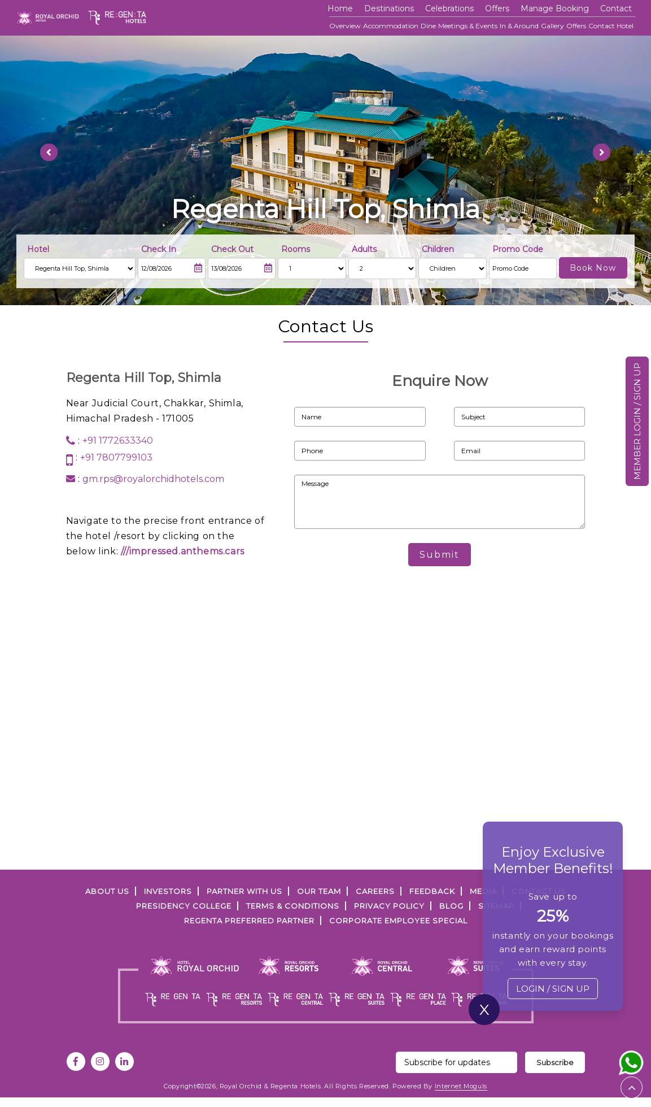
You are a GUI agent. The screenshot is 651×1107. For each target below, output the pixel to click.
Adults (364, 249)
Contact (616, 8)
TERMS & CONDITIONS (292, 905)
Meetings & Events (467, 25)
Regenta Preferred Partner (249, 920)
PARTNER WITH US (244, 891)
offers (497, 8)
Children (438, 249)
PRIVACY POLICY (389, 905)
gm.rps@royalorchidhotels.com (153, 479)
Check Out (232, 249)
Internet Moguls (461, 1086)
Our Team (319, 891)
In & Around (519, 25)
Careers (375, 891)
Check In (158, 249)
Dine (428, 25)
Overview (345, 25)
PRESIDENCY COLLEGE (183, 905)
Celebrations (449, 8)
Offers (576, 25)
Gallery (552, 25)
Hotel (38, 249)
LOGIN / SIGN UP (552, 988)
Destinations (389, 8)
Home (340, 8)
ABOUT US (107, 891)
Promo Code (517, 249)
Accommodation (390, 25)
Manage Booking (555, 8)
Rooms (295, 249)
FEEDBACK (432, 891)
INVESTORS (168, 891)
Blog (451, 905)
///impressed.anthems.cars (182, 551)
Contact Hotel (610, 25)
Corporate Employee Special (398, 920)
